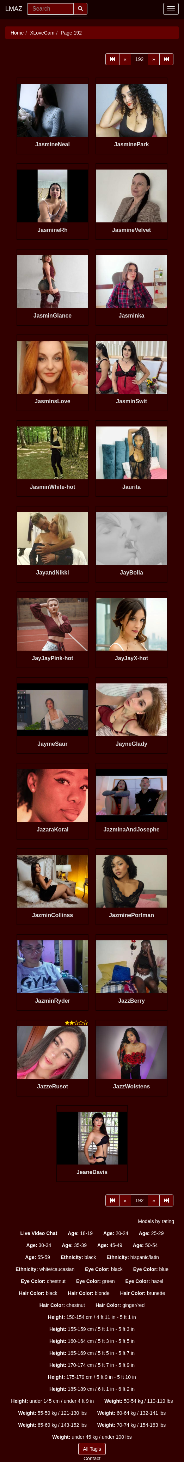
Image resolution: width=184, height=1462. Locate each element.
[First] (112, 59)
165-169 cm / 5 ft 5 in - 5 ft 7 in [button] (92, 1353)
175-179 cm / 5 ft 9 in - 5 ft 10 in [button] (92, 1377)
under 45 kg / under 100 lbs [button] (91, 1437)
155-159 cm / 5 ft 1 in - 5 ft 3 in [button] (92, 1329)
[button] (39, 1233)
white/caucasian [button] (45, 1269)
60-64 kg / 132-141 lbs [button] (131, 1413)
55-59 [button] (37, 1257)
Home (17, 33)
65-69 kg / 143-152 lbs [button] (52, 1425)
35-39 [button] (74, 1245)
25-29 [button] (151, 1233)
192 (139, 59)
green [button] (95, 1281)
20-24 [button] (115, 1233)
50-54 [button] (145, 1245)
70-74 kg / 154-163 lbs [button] (131, 1425)
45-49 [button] (109, 1245)
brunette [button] (142, 1293)
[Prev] (125, 59)
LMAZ (13, 8)
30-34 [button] (38, 1245)
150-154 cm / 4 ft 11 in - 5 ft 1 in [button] (92, 1317)
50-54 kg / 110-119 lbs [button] (138, 1401)
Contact (92, 1458)
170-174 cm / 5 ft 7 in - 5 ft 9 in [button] (92, 1365)
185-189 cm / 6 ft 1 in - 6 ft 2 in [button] (92, 1389)
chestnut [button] (43, 1281)
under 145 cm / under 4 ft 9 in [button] (52, 1401)
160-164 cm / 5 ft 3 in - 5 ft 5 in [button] (92, 1341)
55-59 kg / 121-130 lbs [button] (52, 1413)
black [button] (78, 1257)
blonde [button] (89, 1293)
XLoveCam (42, 33)
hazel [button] (144, 1281)
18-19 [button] (80, 1233)
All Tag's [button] (92, 1449)
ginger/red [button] (120, 1305)
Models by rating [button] (156, 1221)
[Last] (166, 59)
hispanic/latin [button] (132, 1257)
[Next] (154, 59)
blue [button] (150, 1269)
